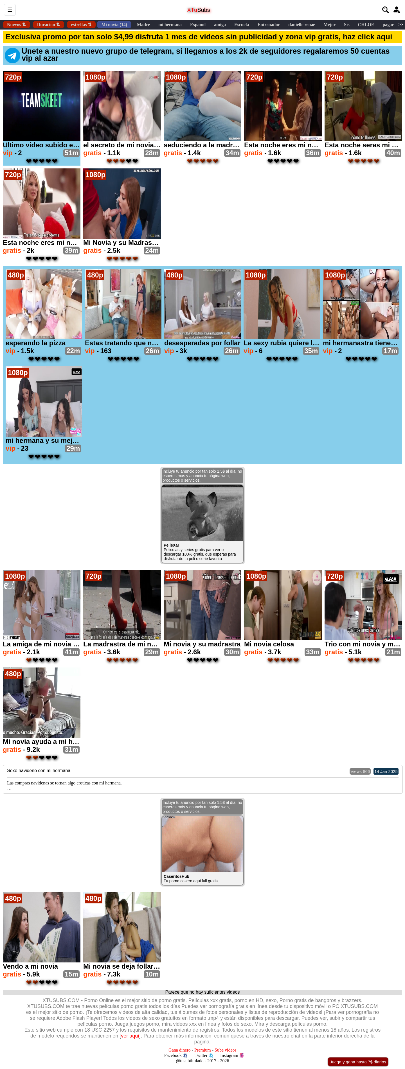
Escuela (241, 24)
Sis (347, 24)
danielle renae (301, 24)
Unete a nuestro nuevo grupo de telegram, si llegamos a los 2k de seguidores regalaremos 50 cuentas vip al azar (197, 55)
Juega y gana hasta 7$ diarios (358, 1061)
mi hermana (170, 24)
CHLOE (366, 24)
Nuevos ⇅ (16, 24)
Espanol (198, 24)
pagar (388, 24)
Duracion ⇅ (48, 24)
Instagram (232, 1055)
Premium (202, 1050)
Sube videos (226, 1050)
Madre (143, 24)
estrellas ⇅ (81, 24)
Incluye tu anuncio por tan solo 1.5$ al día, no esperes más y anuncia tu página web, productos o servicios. (202, 475)
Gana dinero (179, 1050)
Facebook (175, 1055)
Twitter (204, 1055)
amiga (220, 24)
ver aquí (130, 1036)
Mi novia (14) (114, 24)
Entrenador (268, 24)
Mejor (329, 24)
